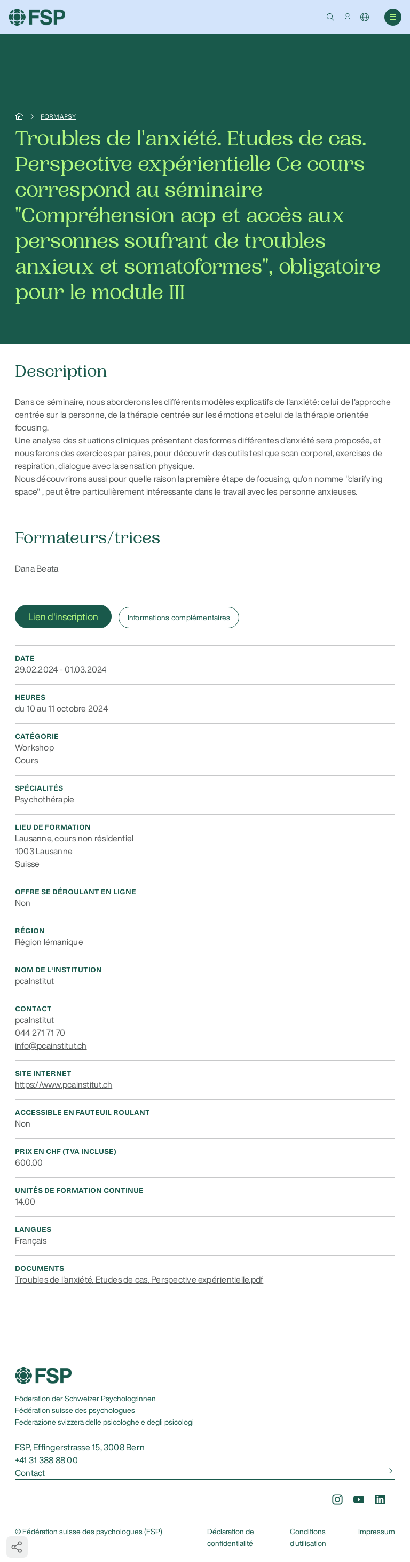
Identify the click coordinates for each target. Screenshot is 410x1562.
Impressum (376, 1531)
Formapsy (58, 116)
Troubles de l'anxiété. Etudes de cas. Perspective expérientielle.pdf (139, 1279)
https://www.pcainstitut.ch (63, 1084)
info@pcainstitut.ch (51, 1045)
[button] (330, 17)
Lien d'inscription (63, 616)
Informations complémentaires (179, 617)
